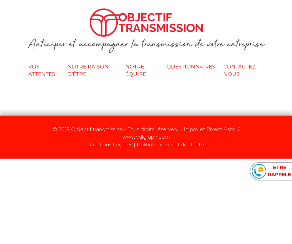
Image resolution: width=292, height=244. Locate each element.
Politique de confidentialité (170, 144)
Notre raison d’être (88, 70)
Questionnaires (190, 66)
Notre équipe (135, 70)
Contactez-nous (240, 70)
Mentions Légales (110, 144)
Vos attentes (41, 70)
